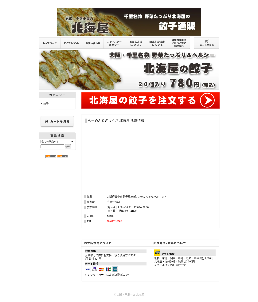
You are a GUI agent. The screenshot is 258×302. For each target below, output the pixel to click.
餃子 (46, 103)
